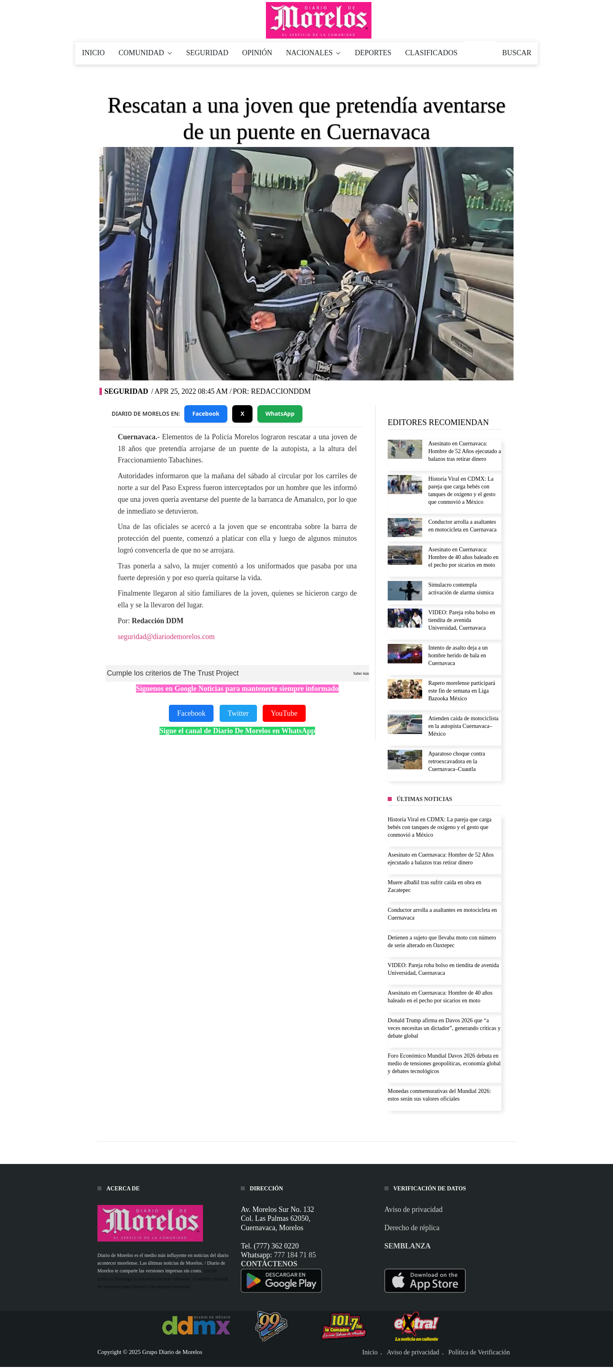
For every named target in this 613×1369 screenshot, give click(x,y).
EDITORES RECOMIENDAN (438, 422)
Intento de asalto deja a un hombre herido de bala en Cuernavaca (458, 655)
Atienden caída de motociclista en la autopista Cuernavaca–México (463, 726)
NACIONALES (313, 52)
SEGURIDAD (207, 53)
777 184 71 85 (295, 1255)
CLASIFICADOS (431, 53)
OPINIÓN (257, 53)
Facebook (206, 413)
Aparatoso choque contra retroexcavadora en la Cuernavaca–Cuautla (456, 761)
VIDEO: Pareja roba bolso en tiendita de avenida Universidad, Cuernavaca (461, 620)
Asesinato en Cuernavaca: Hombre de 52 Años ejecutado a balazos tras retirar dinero (464, 451)
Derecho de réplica (412, 1228)
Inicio (370, 1352)
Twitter (238, 713)
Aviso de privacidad (413, 1209)
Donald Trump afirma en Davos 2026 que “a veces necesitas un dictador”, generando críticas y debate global (444, 1028)
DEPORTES (373, 53)
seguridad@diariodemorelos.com (166, 637)
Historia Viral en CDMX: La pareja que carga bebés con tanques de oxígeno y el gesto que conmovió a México (440, 827)
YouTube (284, 713)
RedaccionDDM (281, 391)
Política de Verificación (479, 1352)
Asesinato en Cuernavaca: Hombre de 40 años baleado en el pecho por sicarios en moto (463, 557)
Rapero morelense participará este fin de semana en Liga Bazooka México (461, 691)
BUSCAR (516, 53)
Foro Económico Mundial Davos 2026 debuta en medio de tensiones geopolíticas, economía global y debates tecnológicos (444, 1063)
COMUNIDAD (146, 52)
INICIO (93, 53)
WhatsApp (280, 413)
